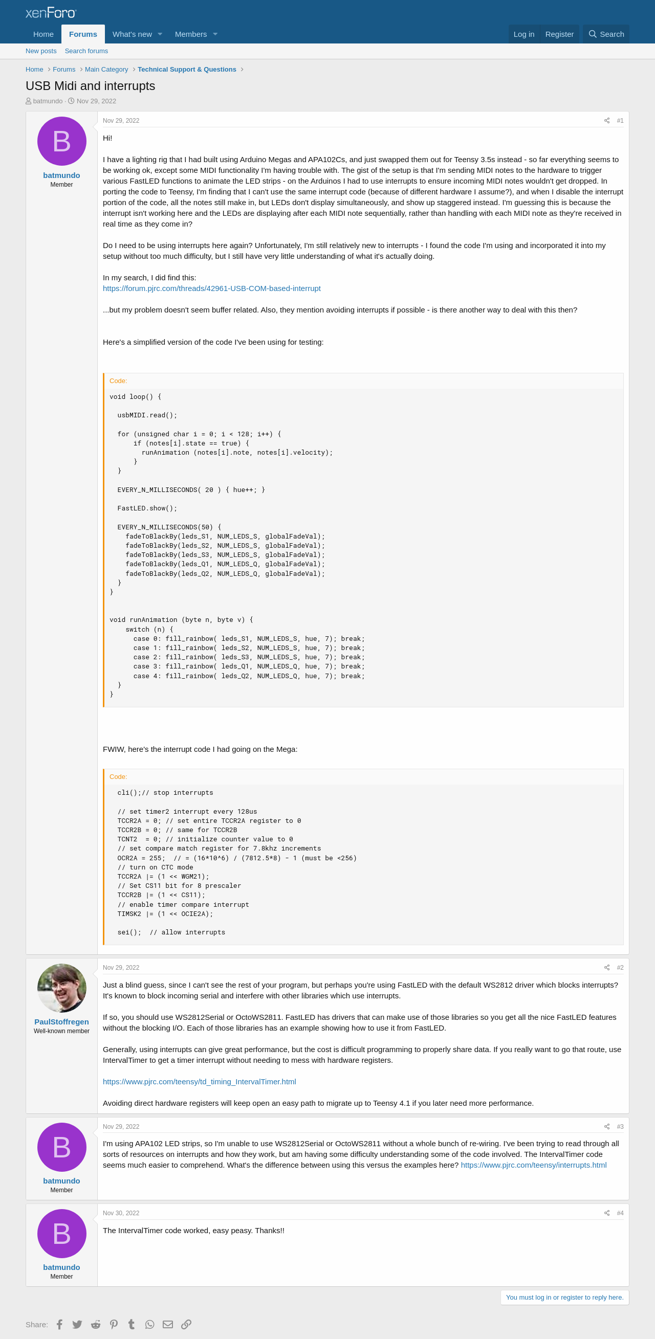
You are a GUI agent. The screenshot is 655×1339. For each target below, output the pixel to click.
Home (43, 34)
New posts (41, 51)
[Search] (606, 34)
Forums (83, 34)
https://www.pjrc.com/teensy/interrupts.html (534, 1165)
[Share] (607, 121)
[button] (160, 34)
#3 (620, 1126)
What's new (132, 34)
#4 (620, 1213)
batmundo (48, 101)
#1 (620, 120)
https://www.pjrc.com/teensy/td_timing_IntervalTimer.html (199, 1081)
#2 (620, 967)
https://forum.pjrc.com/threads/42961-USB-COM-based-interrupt (212, 288)
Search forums (86, 51)
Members (191, 34)
